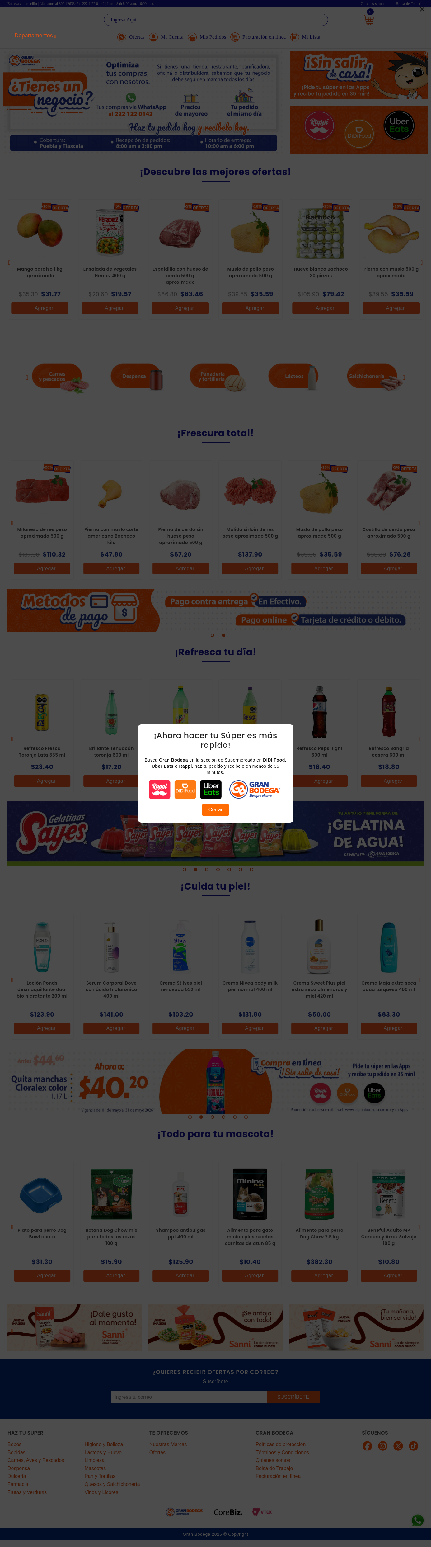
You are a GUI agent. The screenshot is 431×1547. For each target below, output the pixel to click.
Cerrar (215, 809)
